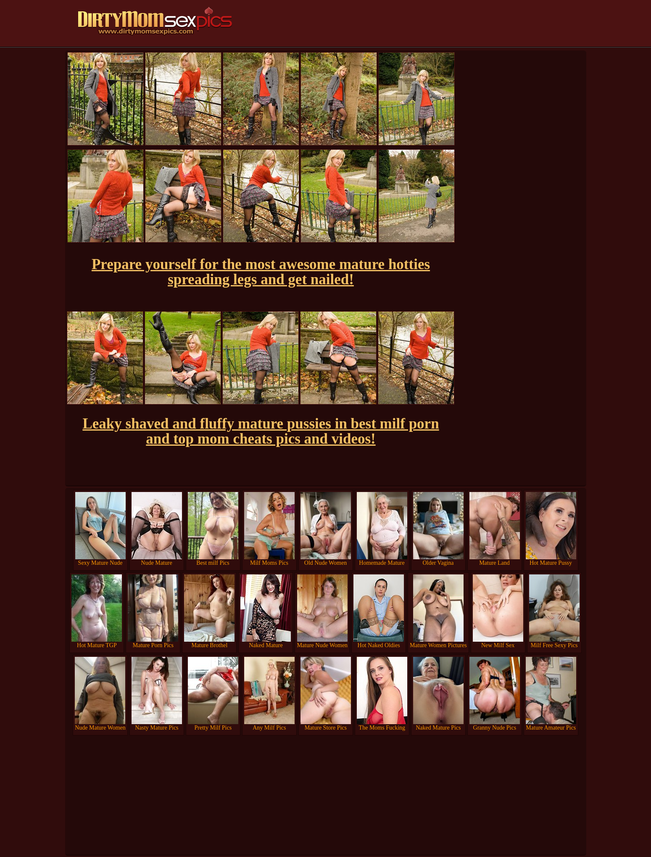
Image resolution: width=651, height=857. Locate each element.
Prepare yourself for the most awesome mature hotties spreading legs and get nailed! (261, 272)
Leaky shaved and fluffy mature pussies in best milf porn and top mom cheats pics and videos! (260, 431)
